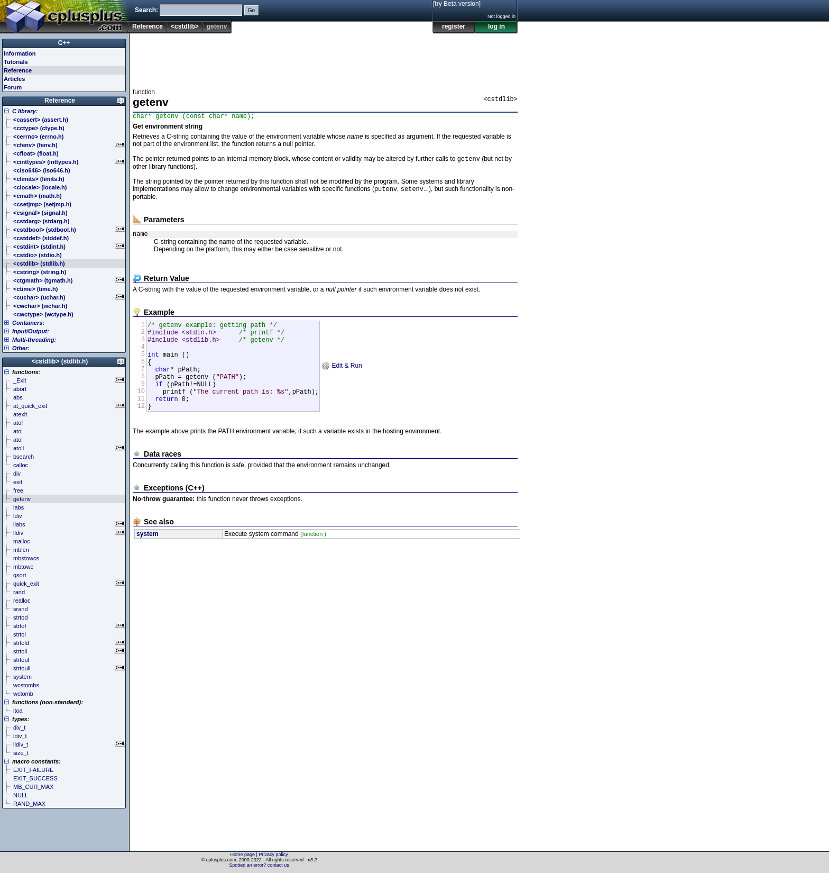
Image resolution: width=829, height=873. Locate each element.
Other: (21, 348)
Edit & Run (341, 380)
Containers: (28, 323)
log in (496, 26)
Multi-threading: (34, 340)
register (453, 26)
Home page (243, 854)
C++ (64, 43)
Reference (147, 26)
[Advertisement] (325, 57)
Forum (13, 87)
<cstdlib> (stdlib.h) (60, 361)
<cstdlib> (185, 26)
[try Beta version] (457, 3)
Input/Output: (30, 331)
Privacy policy (273, 854)
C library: (25, 111)
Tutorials (16, 62)
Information (20, 53)
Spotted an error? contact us (259, 865)
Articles (14, 79)
